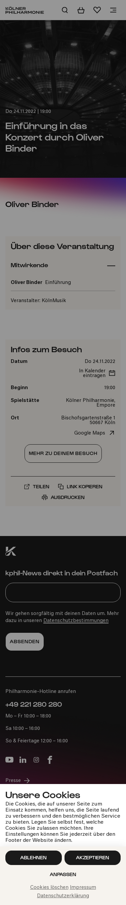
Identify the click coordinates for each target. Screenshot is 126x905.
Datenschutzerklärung (63, 896)
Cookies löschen (49, 887)
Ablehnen (33, 857)
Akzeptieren (92, 857)
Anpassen (63, 874)
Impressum (83, 887)
